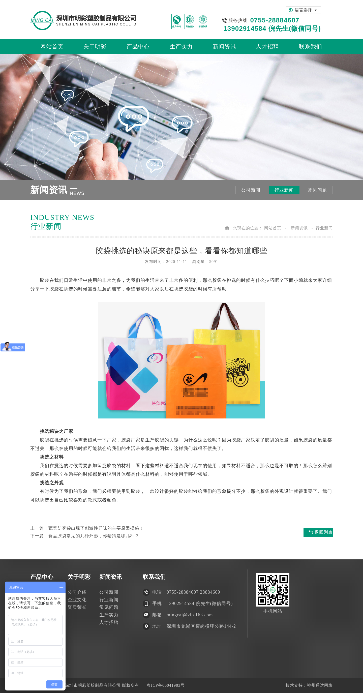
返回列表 (324, 532)
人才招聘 (108, 622)
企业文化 (77, 599)
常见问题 (317, 190)
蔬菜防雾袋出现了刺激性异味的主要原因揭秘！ (96, 528)
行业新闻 (284, 190)
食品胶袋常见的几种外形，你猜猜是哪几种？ (93, 535)
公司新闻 (250, 190)
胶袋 (44, 280)
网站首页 (272, 228)
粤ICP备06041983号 (166, 685)
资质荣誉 (77, 607)
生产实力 (108, 614)
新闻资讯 (299, 228)
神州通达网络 (320, 685)
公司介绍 (77, 592)
